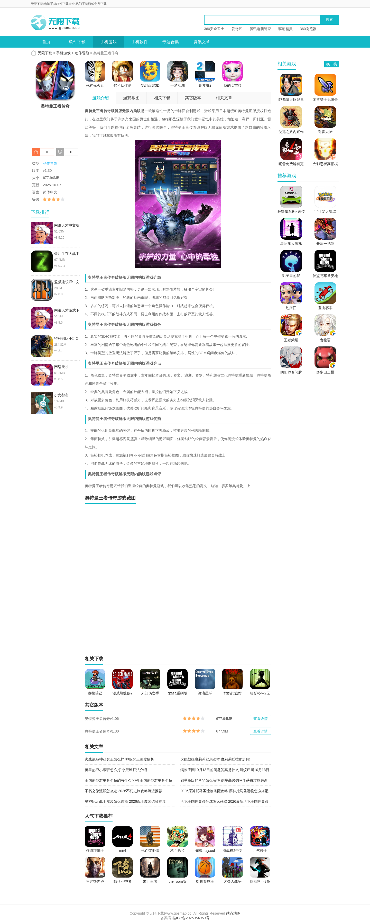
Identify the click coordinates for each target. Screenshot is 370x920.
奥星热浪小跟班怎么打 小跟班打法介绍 (116, 770)
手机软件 (139, 42)
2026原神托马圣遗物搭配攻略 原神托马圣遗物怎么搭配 (224, 791)
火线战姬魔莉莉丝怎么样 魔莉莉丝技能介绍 (215, 759)
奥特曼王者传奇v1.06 (102, 719)
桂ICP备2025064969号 (190, 918)
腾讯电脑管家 (260, 29)
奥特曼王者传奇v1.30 (102, 731)
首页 (46, 42)
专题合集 (170, 42)
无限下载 (45, 53)
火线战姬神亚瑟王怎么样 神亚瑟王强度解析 (119, 759)
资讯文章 (201, 42)
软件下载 (77, 42)
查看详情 (260, 719)
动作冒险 (82, 53)
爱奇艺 (237, 29)
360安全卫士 (214, 29)
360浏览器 (308, 29)
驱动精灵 (285, 29)
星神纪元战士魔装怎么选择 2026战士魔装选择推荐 (125, 801)
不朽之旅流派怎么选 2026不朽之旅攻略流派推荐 (123, 791)
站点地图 (233, 913)
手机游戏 (108, 42)
